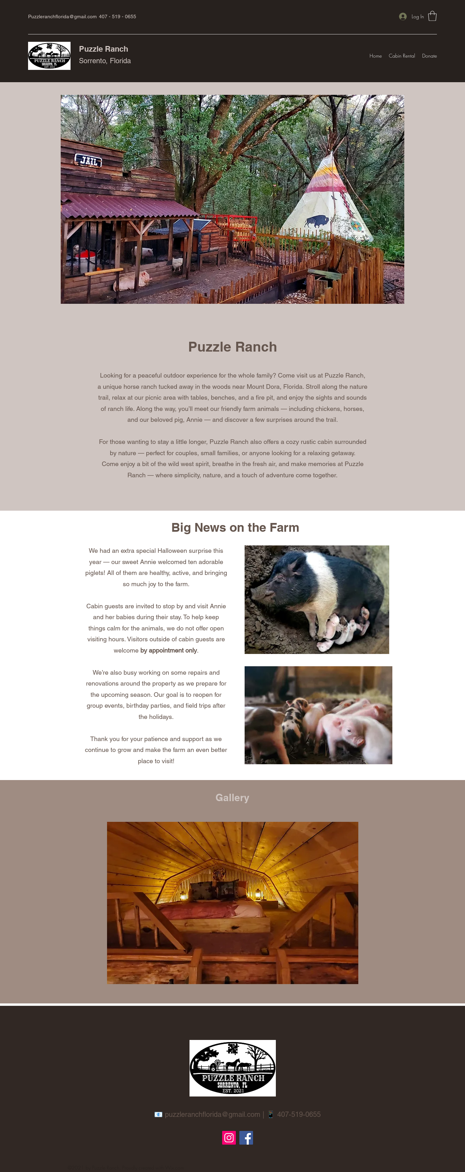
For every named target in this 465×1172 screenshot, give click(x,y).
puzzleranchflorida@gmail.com (212, 1114)
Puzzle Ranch (103, 48)
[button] (432, 16)
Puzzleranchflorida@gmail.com (62, 16)
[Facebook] (246, 1138)
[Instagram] (229, 1138)
